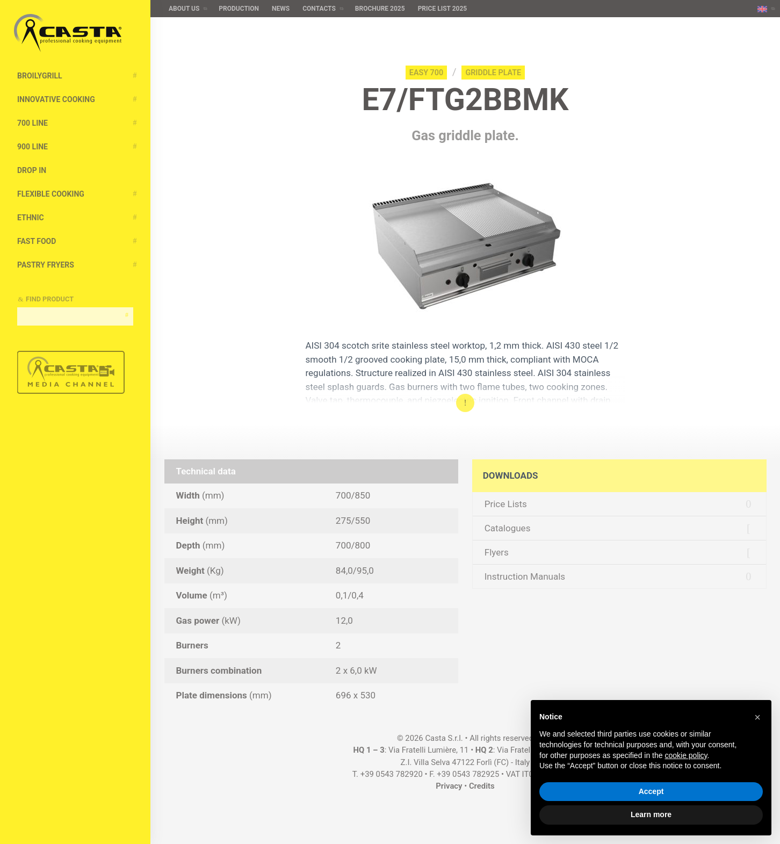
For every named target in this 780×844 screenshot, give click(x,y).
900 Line (32, 146)
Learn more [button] (651, 814)
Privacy (449, 786)
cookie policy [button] (686, 755)
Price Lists (506, 504)
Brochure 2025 (380, 8)
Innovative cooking (56, 99)
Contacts (319, 8)
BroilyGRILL (39, 75)
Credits (482, 786)
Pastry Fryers (45, 265)
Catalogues (508, 528)
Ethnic (30, 217)
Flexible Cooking (50, 194)
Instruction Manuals (525, 576)
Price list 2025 (442, 8)
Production (239, 8)
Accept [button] (651, 791)
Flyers (497, 552)
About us (184, 8)
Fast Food (36, 241)
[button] (757, 717)
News (281, 8)
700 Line (32, 123)
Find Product (50, 299)
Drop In (31, 170)
